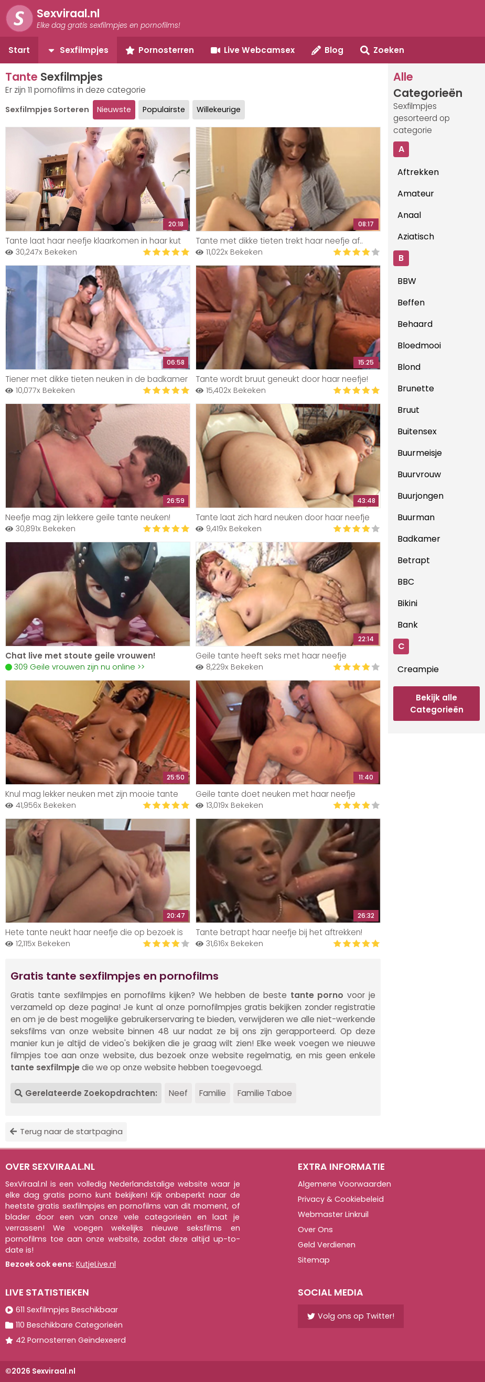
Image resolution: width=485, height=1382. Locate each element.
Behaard (415, 324)
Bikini (407, 603)
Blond (409, 367)
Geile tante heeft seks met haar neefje (271, 655)
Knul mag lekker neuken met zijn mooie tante (91, 793)
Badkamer (418, 539)
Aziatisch (415, 237)
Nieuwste (114, 109)
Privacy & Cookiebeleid (341, 1199)
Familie (212, 1093)
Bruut (408, 410)
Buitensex (417, 431)
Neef (178, 1093)
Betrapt (413, 560)
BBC (405, 582)
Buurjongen (420, 496)
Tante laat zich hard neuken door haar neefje (283, 517)
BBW (406, 281)
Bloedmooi (419, 345)
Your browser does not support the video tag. (98, 594)
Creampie (418, 669)
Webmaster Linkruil (333, 1214)
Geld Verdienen (326, 1245)
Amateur (415, 194)
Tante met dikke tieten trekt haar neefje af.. (279, 240)
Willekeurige (219, 109)
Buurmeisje (419, 453)
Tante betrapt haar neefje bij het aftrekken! (279, 932)
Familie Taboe (265, 1093)
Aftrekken (418, 172)
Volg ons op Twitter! (350, 1316)
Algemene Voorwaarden (344, 1184)
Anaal (409, 215)
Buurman (416, 517)
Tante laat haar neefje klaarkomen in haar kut (93, 240)
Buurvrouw (419, 474)
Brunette (415, 388)
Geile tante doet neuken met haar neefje (275, 793)
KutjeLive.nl (96, 1264)
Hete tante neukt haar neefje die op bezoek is (94, 932)
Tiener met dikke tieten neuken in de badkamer (96, 379)
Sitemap (314, 1260)
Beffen (411, 303)
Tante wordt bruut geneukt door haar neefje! (282, 379)
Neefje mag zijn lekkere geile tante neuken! (87, 517)
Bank (407, 625)
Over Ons (315, 1229)
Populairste (164, 109)
